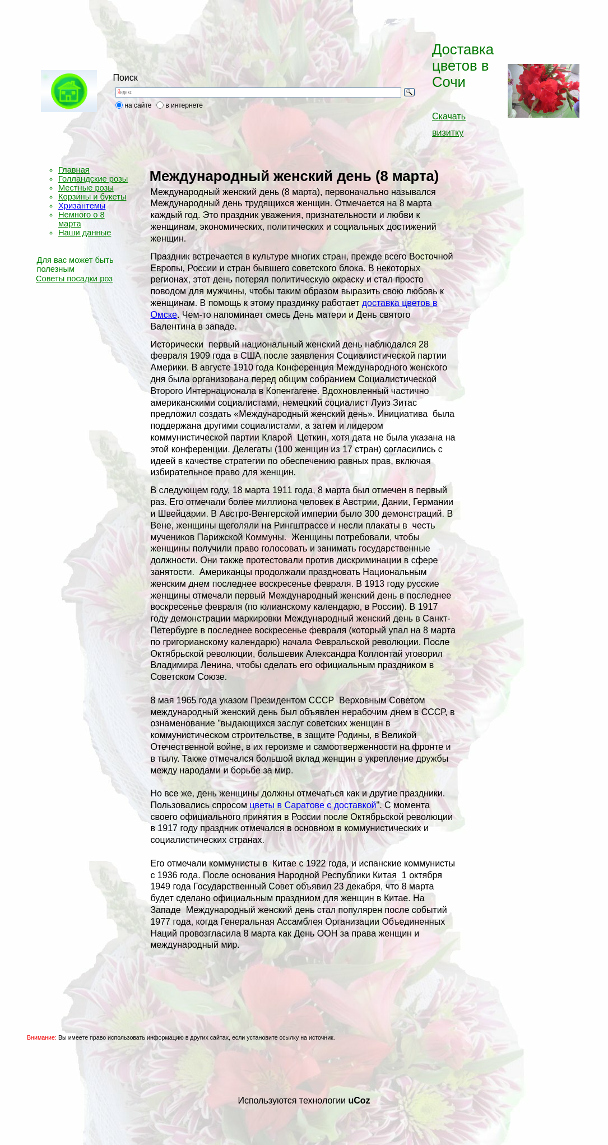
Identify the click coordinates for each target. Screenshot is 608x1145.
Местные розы (86, 187)
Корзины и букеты (92, 196)
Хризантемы (81, 205)
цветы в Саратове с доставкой (312, 805)
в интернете (184, 105)
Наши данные (84, 232)
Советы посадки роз (74, 278)
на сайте (137, 105)
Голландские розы (93, 178)
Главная (74, 169)
